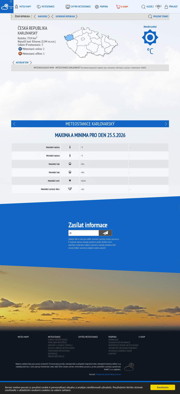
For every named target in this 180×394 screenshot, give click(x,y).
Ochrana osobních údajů (120, 350)
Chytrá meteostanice (78, 7)
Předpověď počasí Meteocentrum (108, 374)
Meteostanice (45, 7)
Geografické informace (119, 342)
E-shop (121, 7)
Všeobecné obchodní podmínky (122, 348)
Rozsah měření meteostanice (61, 348)
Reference (53, 353)
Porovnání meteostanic (59, 350)
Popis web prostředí (57, 342)
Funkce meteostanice (58, 339)
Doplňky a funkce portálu (60, 345)
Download (113, 339)
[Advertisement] (90, 96)
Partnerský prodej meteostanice (123, 345)
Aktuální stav (22, 62)
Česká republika (22, 16)
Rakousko (42, 16)
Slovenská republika (65, 16)
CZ (11, 1)
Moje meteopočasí (159, 7)
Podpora (101, 7)
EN (11, 8)
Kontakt (112, 353)
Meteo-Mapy (22, 7)
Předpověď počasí (56, 356)
